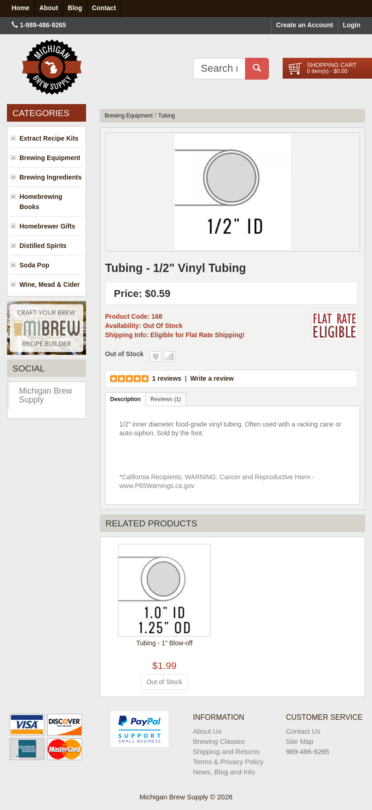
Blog (75, 8)
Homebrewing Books (40, 201)
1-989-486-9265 (43, 25)
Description (125, 399)
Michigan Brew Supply (45, 395)
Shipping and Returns (226, 751)
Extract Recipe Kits (49, 138)
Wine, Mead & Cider (49, 284)
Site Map (299, 741)
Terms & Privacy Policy (228, 762)
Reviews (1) (165, 399)
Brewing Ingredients (50, 177)
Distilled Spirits (43, 245)
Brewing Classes (219, 741)
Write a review (212, 378)
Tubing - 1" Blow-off (164, 643)
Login (351, 25)
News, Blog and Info (224, 772)
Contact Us (303, 731)
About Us (207, 731)
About (48, 8)
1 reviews (166, 378)
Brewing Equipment (49, 157)
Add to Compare (169, 356)
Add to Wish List (155, 356)
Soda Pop (34, 265)
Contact (104, 8)
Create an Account (304, 25)
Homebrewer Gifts (47, 226)
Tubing (166, 115)
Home (21, 8)
